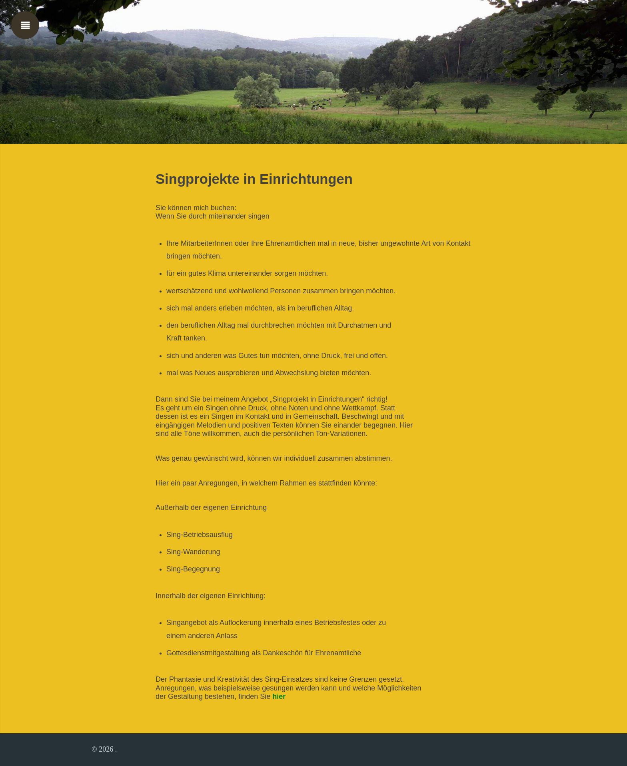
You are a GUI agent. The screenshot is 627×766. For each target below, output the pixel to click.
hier (279, 696)
